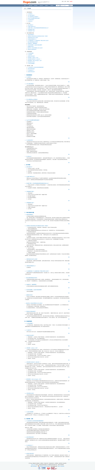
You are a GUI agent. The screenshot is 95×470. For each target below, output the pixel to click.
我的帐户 (52, 5)
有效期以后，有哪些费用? (32, 43)
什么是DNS (30, 54)
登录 (65, 1)
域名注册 (30, 5)
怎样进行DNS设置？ (31, 56)
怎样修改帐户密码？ (31, 29)
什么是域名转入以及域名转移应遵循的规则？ (36, 67)
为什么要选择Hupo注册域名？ (33, 16)
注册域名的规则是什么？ (32, 39)
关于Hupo (30, 463)
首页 (25, 5)
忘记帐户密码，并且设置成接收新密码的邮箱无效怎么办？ (38, 27)
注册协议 (41, 463)
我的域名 (35, 5)
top (68, 81)
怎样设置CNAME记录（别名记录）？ (34, 59)
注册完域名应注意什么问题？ (33, 37)
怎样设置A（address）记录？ (33, 57)
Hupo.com (33, 464)
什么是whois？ (30, 21)
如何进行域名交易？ (31, 71)
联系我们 (56, 463)
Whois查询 (64, 463)
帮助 (68, 1)
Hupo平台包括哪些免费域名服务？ (34, 18)
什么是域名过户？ (31, 70)
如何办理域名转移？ (31, 68)
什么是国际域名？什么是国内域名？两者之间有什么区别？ (38, 40)
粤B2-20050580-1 (34, 466)
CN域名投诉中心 (52, 463)
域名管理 (41, 5)
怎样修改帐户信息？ (31, 30)
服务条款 (38, 463)
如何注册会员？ (31, 24)
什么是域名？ (30, 13)
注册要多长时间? (31, 46)
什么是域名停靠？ (31, 19)
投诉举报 (60, 463)
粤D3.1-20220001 (61, 466)
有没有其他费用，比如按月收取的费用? (35, 44)
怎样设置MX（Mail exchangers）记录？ (35, 60)
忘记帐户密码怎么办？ (32, 26)
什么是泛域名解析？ (31, 63)
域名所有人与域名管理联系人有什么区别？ (35, 47)
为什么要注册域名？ (31, 15)
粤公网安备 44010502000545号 (44, 466)
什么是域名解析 (31, 53)
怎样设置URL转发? (31, 62)
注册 (62, 1)
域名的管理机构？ (31, 34)
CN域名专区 (46, 463)
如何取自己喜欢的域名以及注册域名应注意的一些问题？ (38, 36)
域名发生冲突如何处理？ (32, 49)
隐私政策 (34, 463)
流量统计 (46, 5)
